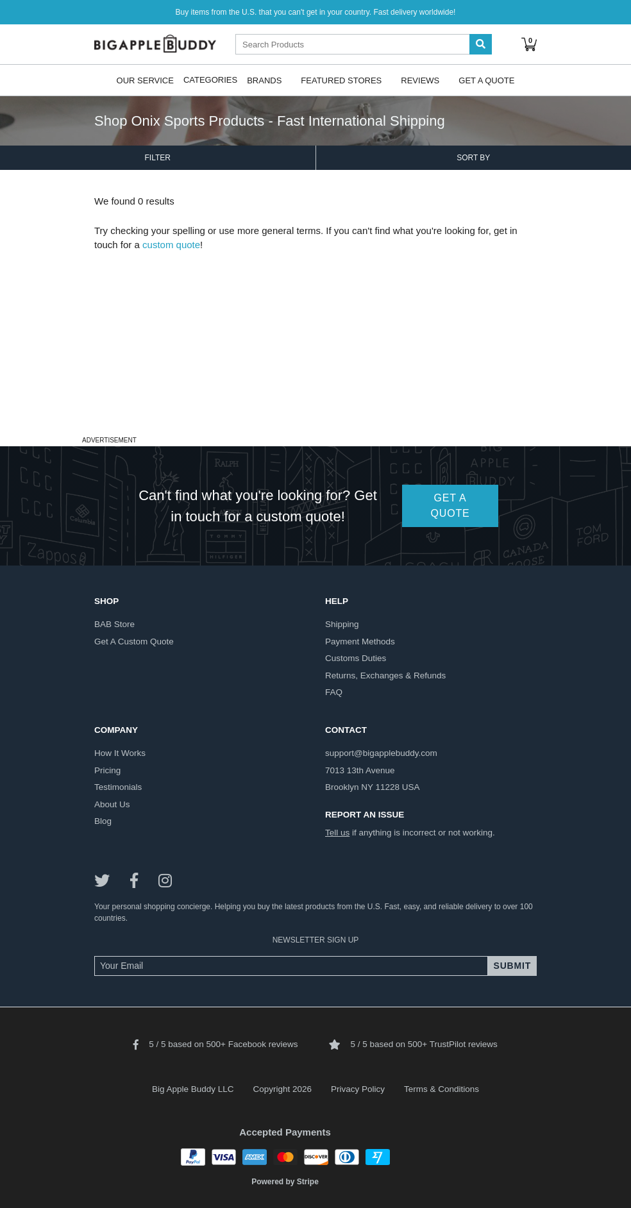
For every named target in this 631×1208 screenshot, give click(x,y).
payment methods (360, 641)
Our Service (145, 80)
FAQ (333, 692)
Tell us (337, 832)
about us (112, 804)
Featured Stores (341, 80)
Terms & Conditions (441, 1089)
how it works (120, 753)
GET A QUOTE (450, 505)
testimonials (118, 787)
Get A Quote (486, 80)
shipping (342, 624)
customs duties (355, 658)
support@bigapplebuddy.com (381, 753)
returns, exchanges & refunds (385, 675)
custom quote (171, 244)
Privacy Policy (358, 1089)
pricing (107, 770)
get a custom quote (134, 641)
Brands (264, 80)
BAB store (114, 624)
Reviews (420, 80)
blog (103, 821)
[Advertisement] (315, 342)
